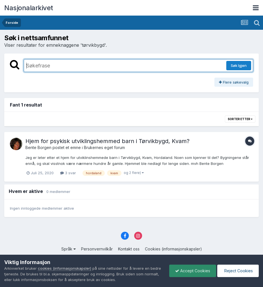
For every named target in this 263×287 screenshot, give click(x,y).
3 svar (68, 173)
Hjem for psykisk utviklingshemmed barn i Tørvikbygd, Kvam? (107, 141)
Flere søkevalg (234, 82)
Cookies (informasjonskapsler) (173, 248)
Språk (68, 248)
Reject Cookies (238, 270)
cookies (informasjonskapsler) (64, 268)
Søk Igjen (239, 65)
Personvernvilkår (97, 248)
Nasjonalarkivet (28, 8)
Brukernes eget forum (104, 147)
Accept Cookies (192, 270)
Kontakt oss (129, 248)
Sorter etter (240, 119)
